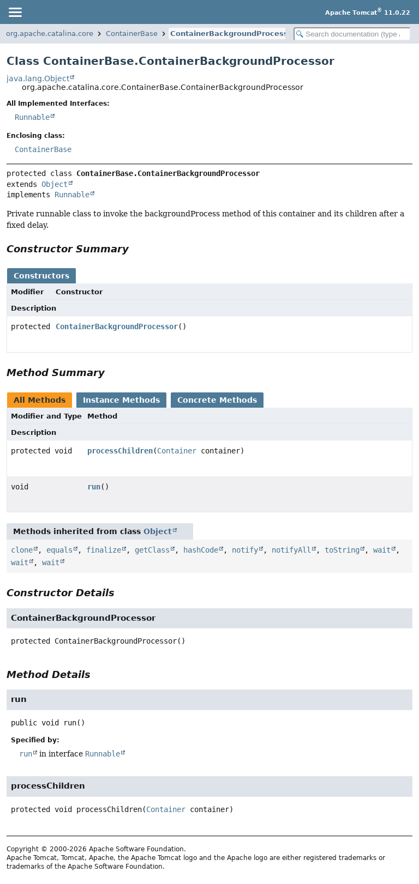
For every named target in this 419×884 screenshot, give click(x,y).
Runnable (32, 117)
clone (22, 550)
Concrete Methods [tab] (217, 400)
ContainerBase (132, 33)
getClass (152, 550)
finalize (103, 550)
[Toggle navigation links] (14, 12)
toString (342, 550)
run (93, 486)
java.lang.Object (38, 78)
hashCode (200, 550)
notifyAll (291, 550)
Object (54, 184)
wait (382, 550)
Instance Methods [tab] (121, 400)
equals (59, 550)
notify (245, 550)
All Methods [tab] (39, 400)
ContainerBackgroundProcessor (233, 33)
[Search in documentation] (352, 34)
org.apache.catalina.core (49, 33)
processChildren (120, 450)
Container (176, 450)
